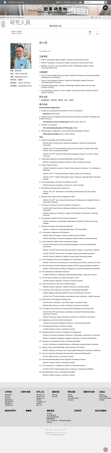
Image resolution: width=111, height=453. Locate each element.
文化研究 (49, 413)
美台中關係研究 (51, 415)
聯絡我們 (46, 429)
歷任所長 (7, 398)
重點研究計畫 (9, 401)
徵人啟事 (54, 396)
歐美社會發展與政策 (53, 417)
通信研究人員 (40, 398)
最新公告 (54, 394)
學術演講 (70, 396)
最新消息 (56, 392)
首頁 (7, 17)
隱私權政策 (50, 429)
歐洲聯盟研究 (51, 419)
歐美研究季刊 (10, 411)
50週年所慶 (25, 392)
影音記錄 (70, 400)
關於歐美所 (8, 394)
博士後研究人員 (41, 401)
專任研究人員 (20, 17)
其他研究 (49, 422)
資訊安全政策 (55, 429)
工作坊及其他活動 (73, 398)
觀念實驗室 (8, 403)
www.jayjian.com (45, 51)
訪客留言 (78, 411)
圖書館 (28, 411)
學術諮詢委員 (9, 400)
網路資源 (50, 411)
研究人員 (12, 17)
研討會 (70, 394)
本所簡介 (8, 392)
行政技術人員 (9, 405)
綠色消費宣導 (64, 429)
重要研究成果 (89, 392)
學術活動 (71, 392)
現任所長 (7, 396)
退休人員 (39, 405)
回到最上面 (105, 449)
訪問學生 (39, 403)
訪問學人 (39, 400)
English (74, 2)
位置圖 (60, 429)
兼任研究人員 (40, 396)
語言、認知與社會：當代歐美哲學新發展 (59, 420)
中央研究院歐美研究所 (55, 9)
